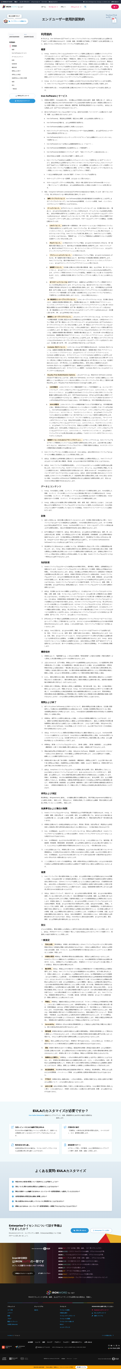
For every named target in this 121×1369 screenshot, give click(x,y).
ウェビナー (66, 1342)
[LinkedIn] (119, 1345)
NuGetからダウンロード (100, 1310)
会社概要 (30, 1342)
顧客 (43, 1342)
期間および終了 (16, 71)
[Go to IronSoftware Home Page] (6, 2)
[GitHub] (109, 1345)
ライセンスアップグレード (67, 1315)
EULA (61, 1324)
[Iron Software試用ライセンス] (81, 1367)
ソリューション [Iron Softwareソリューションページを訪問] (35, 1)
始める (36, 1310)
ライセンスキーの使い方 (67, 1321)
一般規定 (14, 88)
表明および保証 (16, 74)
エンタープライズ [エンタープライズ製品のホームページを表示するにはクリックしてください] (24, 1)
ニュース (37, 1342)
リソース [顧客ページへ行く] (44, 1)
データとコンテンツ (17, 56)
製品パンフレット (12, 1321)
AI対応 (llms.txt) (12, 1324)
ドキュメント (76, 7)
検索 (8, 1315)
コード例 (10, 1310)
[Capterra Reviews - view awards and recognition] (20, 1347)
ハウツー (10, 1313)
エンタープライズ (65, 1327)
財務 (13, 60)
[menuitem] (16, 2)
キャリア (49, 1342)
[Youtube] (111, 1345)
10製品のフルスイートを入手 (24, 1273)
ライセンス (53, 7)
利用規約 (14, 46)
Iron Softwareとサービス (19, 53)
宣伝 (13, 85)
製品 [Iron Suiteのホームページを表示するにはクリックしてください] (16, 1)
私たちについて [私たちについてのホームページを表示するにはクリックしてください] (52, 1)
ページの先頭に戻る (107, 1335)
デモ (63, 7)
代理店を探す (63, 1313)
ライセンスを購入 (65, 1310)
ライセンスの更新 (65, 1318)
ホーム (43, 7)
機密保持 (14, 67)
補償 (13, 81)
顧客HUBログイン (77, 1342)
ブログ (9, 1318)
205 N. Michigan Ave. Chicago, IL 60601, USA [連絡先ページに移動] (97, 1)
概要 (13, 49)
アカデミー (58, 1342)
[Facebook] (116, 1345)
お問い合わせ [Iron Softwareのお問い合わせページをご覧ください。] (114, 1)
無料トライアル (44, 1273)
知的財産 (14, 64)
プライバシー (69, 1358)
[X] (114, 1345)
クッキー (75, 1358)
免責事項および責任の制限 (19, 78)
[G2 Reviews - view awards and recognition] (7, 1347)
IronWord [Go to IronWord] (10, 1335)
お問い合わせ (88, 1342)
